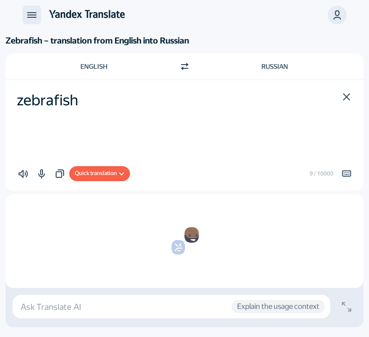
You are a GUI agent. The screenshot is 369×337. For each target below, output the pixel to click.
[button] (337, 15)
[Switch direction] (184, 66)
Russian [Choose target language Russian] (274, 66)
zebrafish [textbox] (47, 100)
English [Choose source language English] (94, 66)
